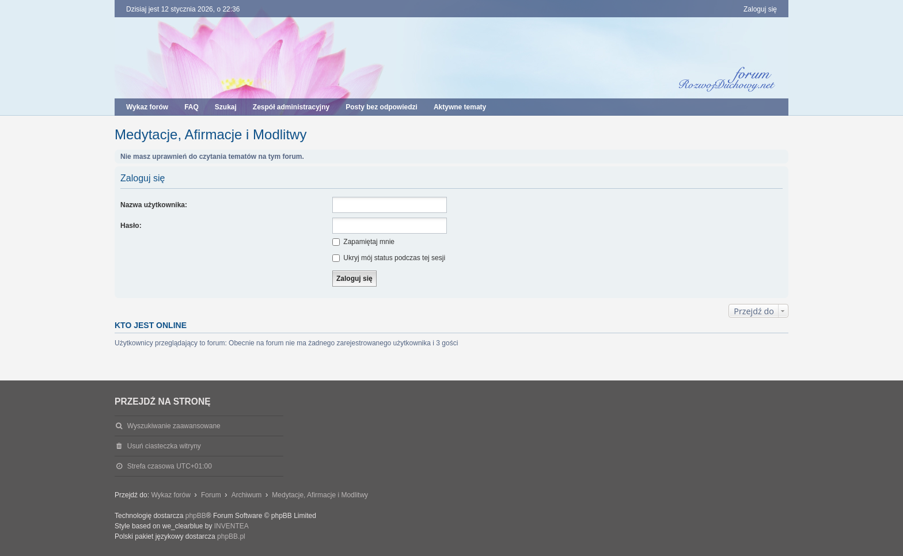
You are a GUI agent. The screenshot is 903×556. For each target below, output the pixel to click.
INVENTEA (231, 526)
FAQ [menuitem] (191, 107)
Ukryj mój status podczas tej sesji (388, 258)
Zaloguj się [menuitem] (760, 9)
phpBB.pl (231, 536)
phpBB (195, 516)
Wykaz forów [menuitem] (147, 107)
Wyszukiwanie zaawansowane (174, 426)
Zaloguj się (142, 178)
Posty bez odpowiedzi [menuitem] (382, 107)
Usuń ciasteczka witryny (164, 446)
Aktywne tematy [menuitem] (460, 107)
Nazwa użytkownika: (153, 205)
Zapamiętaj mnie (363, 242)
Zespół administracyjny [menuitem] (291, 107)
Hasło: (131, 226)
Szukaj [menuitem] (226, 107)
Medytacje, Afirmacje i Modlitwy (210, 134)
